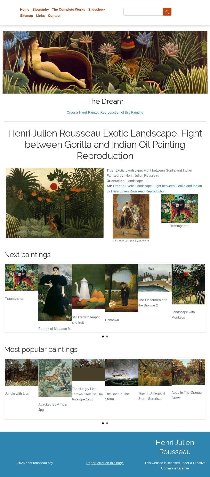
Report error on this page (105, 463)
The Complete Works (68, 9)
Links (40, 15)
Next (199, 298)
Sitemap (26, 15)
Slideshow (96, 9)
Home (24, 9)
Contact (54, 15)
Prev (10, 298)
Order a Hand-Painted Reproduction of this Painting (105, 112)
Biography (40, 9)
